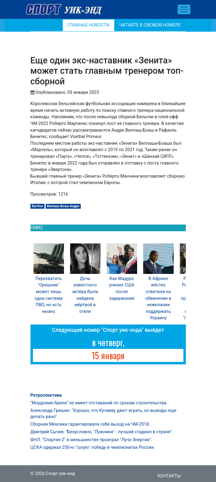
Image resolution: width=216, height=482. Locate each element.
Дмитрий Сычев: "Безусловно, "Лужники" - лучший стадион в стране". (101, 431)
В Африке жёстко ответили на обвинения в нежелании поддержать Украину (158, 298)
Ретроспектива (46, 395)
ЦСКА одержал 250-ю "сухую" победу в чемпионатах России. (92, 447)
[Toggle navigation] (184, 9)
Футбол (37, 206)
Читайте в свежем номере (150, 25)
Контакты (169, 476)
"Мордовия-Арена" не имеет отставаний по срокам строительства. (99, 403)
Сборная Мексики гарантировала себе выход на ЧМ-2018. (90, 424)
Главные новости (88, 25)
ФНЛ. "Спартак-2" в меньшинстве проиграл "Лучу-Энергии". (91, 439)
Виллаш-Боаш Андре (63, 206)
